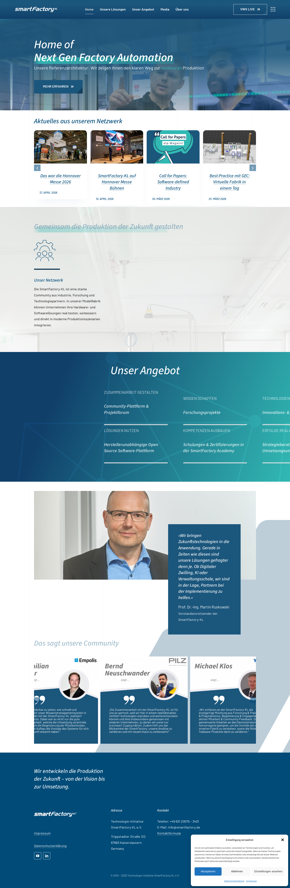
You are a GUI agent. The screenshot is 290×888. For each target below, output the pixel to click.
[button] (282, 840)
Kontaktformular (169, 833)
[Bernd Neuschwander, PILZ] (153, 700)
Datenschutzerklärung (234, 881)
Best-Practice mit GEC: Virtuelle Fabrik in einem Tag (230, 182)
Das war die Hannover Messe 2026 (60, 179)
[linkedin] (46, 855)
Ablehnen (237, 871)
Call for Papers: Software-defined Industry (173, 182)
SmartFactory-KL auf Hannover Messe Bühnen (117, 182)
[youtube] (37, 855)
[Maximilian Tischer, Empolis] (63, 700)
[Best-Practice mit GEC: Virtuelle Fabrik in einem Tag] (229, 132)
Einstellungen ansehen (268, 871)
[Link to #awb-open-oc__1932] (273, 9)
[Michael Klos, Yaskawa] (243, 700)
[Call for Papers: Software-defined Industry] (173, 132)
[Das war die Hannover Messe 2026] (60, 132)
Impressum (251, 881)
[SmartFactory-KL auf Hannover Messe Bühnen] (116, 132)
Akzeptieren (208, 871)
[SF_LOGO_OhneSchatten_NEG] (36, 8)
